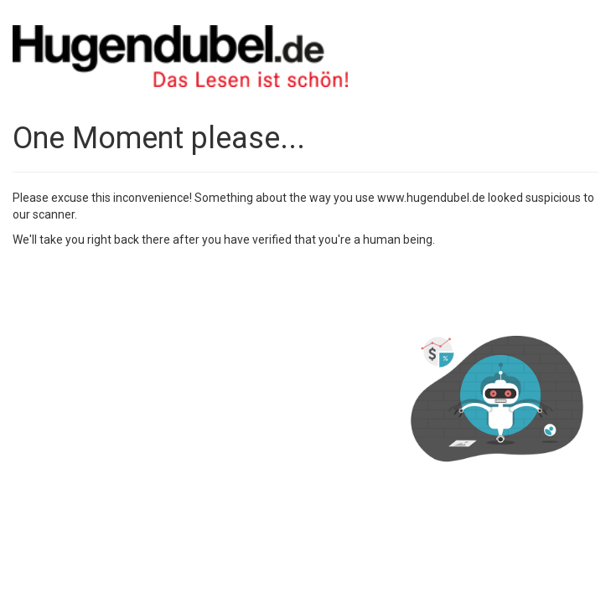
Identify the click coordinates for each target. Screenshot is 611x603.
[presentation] (140, 289)
